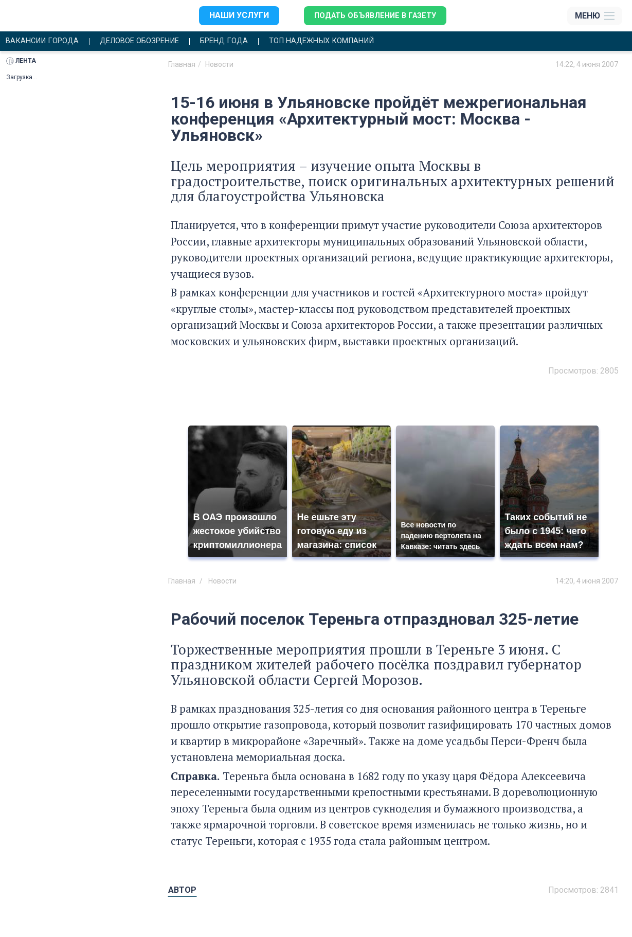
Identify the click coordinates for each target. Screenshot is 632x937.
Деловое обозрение (150, 41)
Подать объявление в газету (373, 16)
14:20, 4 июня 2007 (586, 581)
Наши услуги (233, 16)
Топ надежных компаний (347, 41)
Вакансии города (45, 41)
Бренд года (242, 41)
